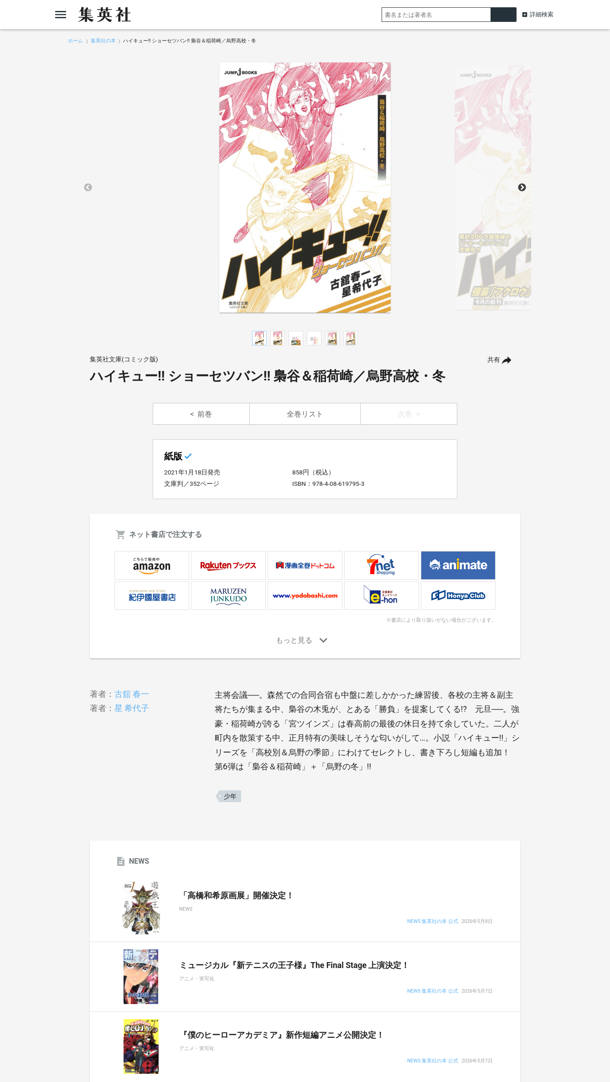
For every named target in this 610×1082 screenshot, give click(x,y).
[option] (305, 187)
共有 (493, 359)
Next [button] (522, 188)
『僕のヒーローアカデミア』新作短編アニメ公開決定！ (281, 1035)
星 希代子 (131, 708)
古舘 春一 (131, 694)
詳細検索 (541, 14)
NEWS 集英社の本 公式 (432, 921)
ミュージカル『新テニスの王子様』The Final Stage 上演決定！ (294, 965)
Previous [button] (88, 188)
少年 (230, 796)
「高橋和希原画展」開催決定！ (236, 895)
